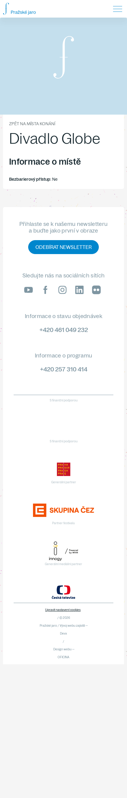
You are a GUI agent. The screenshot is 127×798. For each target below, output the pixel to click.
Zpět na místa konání (32, 123)
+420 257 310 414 (63, 369)
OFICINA (63, 657)
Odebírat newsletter (63, 247)
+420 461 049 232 (63, 330)
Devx (63, 633)
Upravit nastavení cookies (63, 610)
